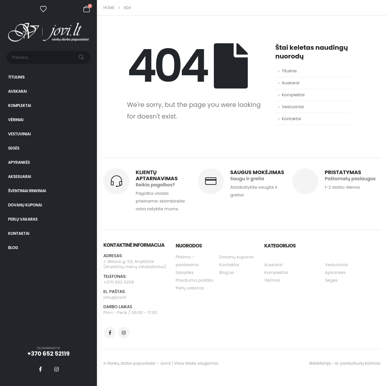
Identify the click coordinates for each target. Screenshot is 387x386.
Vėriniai (16, 119)
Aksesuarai (19, 176)
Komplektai (19, 105)
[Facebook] (40, 369)
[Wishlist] (43, 9)
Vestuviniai (19, 134)
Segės (13, 148)
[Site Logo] (48, 32)
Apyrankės (19, 162)
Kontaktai (18, 233)
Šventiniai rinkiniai (27, 190)
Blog (13, 247)
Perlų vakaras (22, 219)
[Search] (81, 57)
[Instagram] (56, 369)
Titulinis (16, 77)
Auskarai (17, 91)
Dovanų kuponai (25, 205)
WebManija (320, 363)
